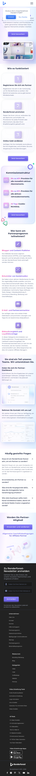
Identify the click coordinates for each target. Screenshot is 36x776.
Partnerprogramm (14, 630)
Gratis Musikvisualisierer (16, 693)
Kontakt (11, 620)
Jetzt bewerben (18, 34)
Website (14, 678)
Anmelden (11, 599)
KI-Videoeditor (14, 726)
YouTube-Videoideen (16, 742)
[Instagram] (11, 773)
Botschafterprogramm (15, 646)
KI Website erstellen (15, 733)
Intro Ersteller (13, 702)
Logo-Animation (14, 699)
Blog (13, 660)
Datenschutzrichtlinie (15, 633)
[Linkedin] (28, 773)
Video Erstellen (13, 709)
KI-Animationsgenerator (17, 723)
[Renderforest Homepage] (4, 3)
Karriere (11, 623)
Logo (13, 672)
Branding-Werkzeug (18, 657)
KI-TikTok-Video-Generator (17, 739)
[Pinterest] (15, 773)
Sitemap (11, 640)
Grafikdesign (15, 675)
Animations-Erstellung (15, 696)
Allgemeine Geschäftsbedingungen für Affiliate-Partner (18, 535)
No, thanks (23, 17)
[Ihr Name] (18, 584)
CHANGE (11, 17)
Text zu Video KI (14, 729)
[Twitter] (19, 773)
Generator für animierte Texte (18, 705)
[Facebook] (7, 773)
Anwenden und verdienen (18, 527)
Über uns (11, 617)
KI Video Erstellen (15, 720)
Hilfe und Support (14, 627)
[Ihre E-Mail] (18, 591)
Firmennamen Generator (17, 736)
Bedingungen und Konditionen (18, 636)
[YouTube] (24, 773)
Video (13, 668)
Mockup (14, 681)
